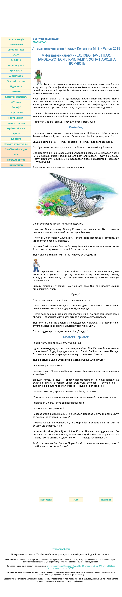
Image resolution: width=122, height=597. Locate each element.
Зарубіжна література (16, 149)
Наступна (106, 499)
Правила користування (16, 144)
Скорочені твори (16, 49)
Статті (16, 55)
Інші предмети (16, 165)
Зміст (76, 499)
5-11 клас (16, 102)
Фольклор (39, 42)
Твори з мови (16, 112)
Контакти (16, 139)
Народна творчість (16, 123)
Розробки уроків (16, 65)
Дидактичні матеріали (16, 97)
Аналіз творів (16, 76)
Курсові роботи (61, 548)
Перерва (16, 133)
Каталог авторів (16, 39)
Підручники (16, 86)
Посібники (16, 91)
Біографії (16, 107)
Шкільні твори (16, 44)
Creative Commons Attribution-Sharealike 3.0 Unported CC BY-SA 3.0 (75, 566)
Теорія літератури (16, 81)
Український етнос (16, 128)
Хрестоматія (16, 70)
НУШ (16, 154)
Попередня (46, 499)
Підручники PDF (16, 118)
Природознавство (16, 160)
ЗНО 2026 (16, 60)
